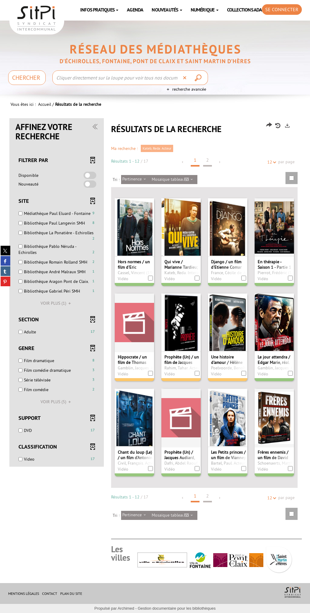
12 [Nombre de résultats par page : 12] (270, 162)
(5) (57, 401)
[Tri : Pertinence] (135, 179)
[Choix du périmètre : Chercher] (27, 77)
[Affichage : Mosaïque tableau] (173, 179)
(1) (57, 303)
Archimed (125, 608)
